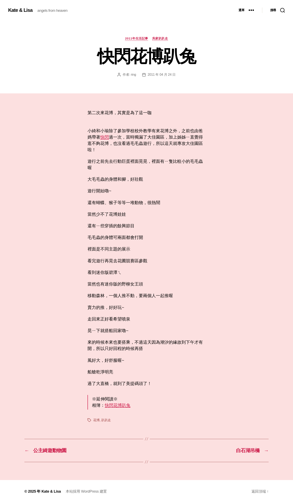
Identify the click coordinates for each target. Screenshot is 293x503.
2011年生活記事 (136, 38)
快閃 (104, 137)
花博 (96, 420)
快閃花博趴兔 (117, 405)
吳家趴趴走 (160, 38)
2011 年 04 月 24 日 (162, 74)
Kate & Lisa (20, 10)
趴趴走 (106, 420)
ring (133, 74)
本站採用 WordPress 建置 (86, 491)
